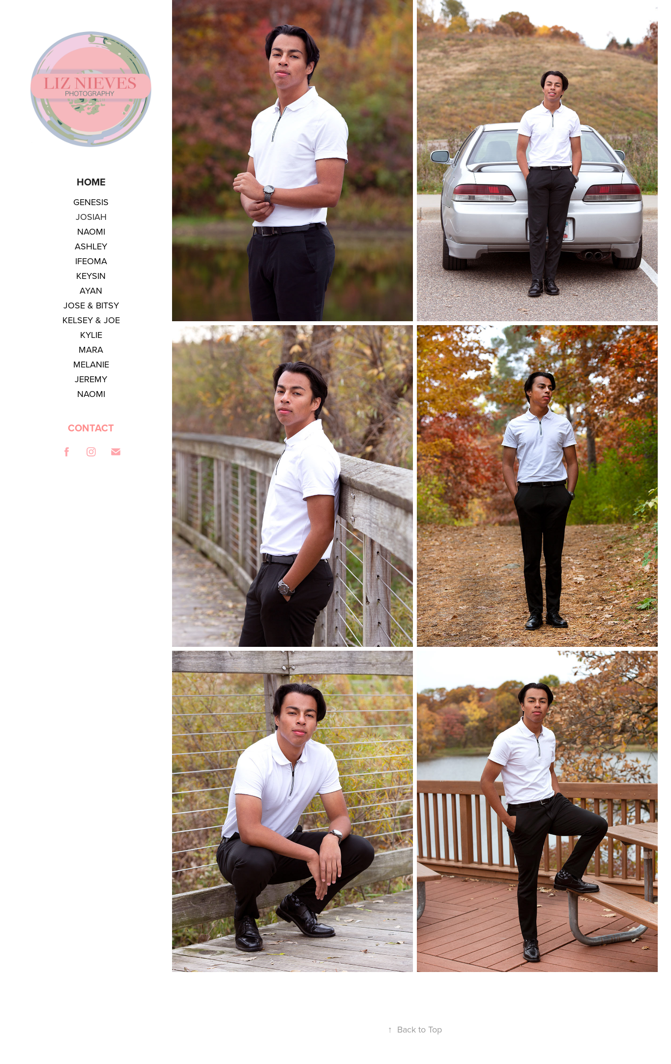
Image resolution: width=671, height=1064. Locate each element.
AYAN (91, 290)
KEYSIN (91, 276)
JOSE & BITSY (91, 305)
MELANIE (91, 364)
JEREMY (91, 379)
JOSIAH (91, 217)
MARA (91, 349)
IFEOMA (91, 261)
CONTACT (91, 428)
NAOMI (91, 231)
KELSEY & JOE (91, 320)
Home (91, 182)
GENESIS (91, 202)
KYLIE (91, 335)
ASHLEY (91, 246)
